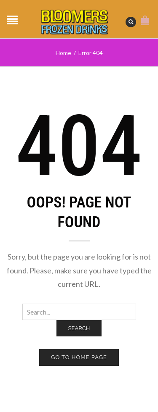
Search (79, 328)
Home (63, 52)
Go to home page (79, 357)
